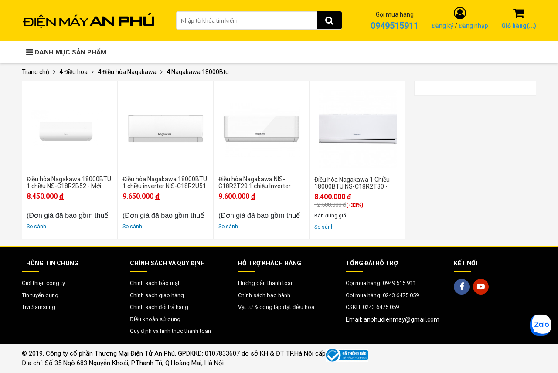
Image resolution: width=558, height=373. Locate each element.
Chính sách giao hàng (157, 295)
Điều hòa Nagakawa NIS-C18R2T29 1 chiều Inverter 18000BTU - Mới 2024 (254, 183)
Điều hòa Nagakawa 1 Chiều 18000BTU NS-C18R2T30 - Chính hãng (352, 183)
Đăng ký (442, 25)
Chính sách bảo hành (264, 295)
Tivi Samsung (38, 307)
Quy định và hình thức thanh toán (170, 331)
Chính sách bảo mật (155, 283)
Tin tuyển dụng (40, 295)
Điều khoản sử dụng (155, 319)
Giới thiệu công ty (43, 283)
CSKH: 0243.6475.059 (372, 307)
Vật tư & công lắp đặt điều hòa (276, 307)
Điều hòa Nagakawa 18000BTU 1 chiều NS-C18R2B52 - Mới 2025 (69, 183)
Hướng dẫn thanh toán (266, 283)
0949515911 (394, 25)
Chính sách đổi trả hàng (159, 307)
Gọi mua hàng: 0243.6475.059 (382, 295)
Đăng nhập (473, 25)
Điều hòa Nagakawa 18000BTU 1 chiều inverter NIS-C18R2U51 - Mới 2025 (164, 183)
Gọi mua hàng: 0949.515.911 (381, 283)
